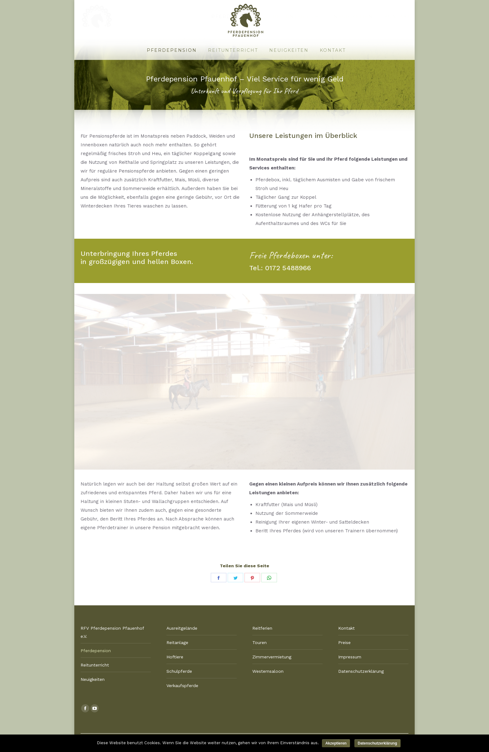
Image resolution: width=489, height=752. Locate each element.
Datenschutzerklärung (361, 671)
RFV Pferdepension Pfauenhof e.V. (112, 632)
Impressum (349, 656)
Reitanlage (177, 642)
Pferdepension (96, 650)
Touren (259, 642)
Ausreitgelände (181, 628)
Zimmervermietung (271, 656)
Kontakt (346, 628)
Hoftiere (174, 656)
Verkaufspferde (182, 685)
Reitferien (262, 628)
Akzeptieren (336, 743)
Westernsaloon (268, 671)
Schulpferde (179, 671)
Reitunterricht (95, 664)
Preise (344, 642)
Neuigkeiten (93, 679)
